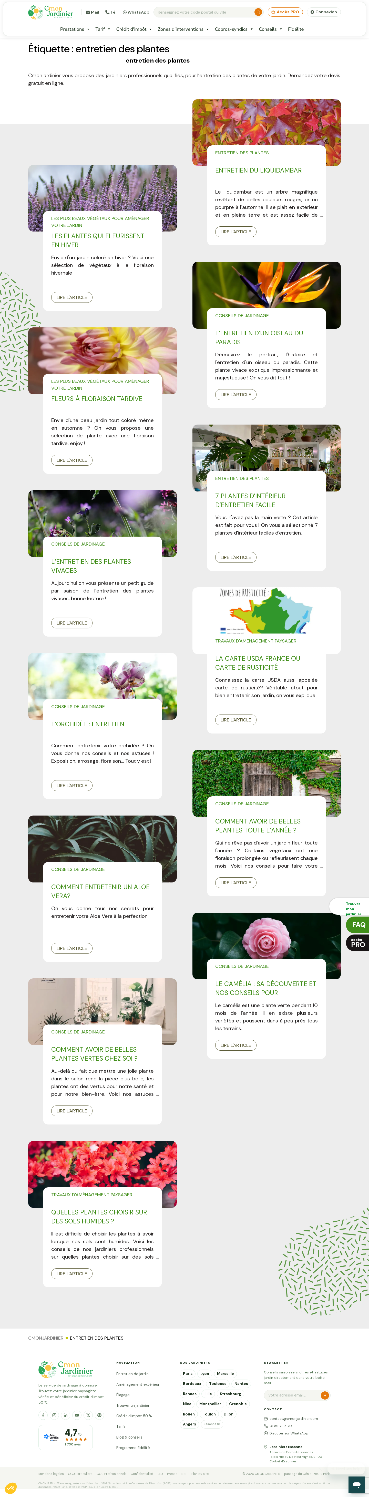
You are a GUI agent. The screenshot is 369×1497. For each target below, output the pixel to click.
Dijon (228, 1414)
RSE (184, 1474)
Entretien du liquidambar (258, 170)
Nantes (241, 1383)
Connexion (326, 12)
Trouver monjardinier (353, 908)
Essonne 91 (212, 1424)
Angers (189, 1424)
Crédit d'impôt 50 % (134, 1416)
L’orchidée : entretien (87, 724)
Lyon (204, 1373)
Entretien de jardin (132, 1374)
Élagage (123, 1395)
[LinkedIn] (65, 1415)
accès (358, 943)
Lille (208, 1393)
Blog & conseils (129, 1437)
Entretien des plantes (242, 153)
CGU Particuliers (80, 1474)
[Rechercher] (258, 12)
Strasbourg (230, 1393)
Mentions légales (51, 1474)
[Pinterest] (99, 1415)
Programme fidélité (133, 1447)
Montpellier (210, 1403)
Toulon (209, 1414)
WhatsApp (136, 12)
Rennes (190, 1393)
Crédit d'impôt (134, 29)
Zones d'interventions (184, 29)
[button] (11, 1488)
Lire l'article (72, 297)
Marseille (225, 1373)
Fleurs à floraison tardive (96, 399)
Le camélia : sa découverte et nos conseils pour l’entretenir (265, 988)
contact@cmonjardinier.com (291, 1418)
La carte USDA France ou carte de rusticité (257, 663)
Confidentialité (142, 1474)
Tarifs (121, 1426)
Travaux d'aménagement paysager (255, 641)
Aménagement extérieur (137, 1384)
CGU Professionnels (112, 1474)
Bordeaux (192, 1383)
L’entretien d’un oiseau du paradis (259, 337)
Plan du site (200, 1474)
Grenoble (238, 1403)
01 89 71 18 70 (278, 1426)
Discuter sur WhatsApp (286, 1433)
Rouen (189, 1414)
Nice (187, 1403)
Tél (111, 12)
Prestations (75, 29)
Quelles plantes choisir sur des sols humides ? (99, 1216)
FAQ (160, 1474)
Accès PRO (285, 12)
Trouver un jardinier (132, 1405)
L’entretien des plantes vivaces (91, 566)
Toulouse (218, 1383)
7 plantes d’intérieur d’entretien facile (250, 500)
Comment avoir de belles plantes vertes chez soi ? (94, 1054)
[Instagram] (54, 1415)
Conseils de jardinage (242, 316)
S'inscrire (325, 1395)
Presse (172, 1474)
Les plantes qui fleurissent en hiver (98, 240)
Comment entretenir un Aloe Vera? (100, 891)
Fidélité (296, 29)
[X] (88, 1415)
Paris (187, 1373)
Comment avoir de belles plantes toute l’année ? (258, 826)
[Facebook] (43, 1415)
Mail (92, 12)
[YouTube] (76, 1415)
